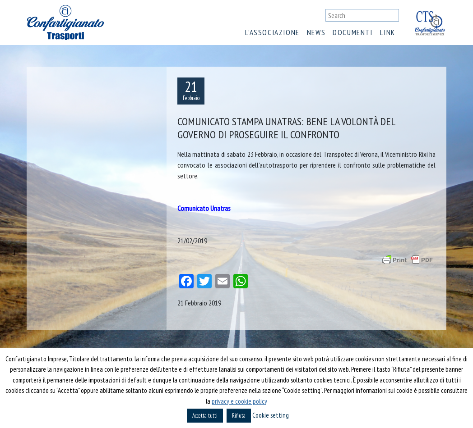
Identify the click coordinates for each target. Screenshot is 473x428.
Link (387, 32)
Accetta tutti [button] (205, 415)
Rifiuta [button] (239, 415)
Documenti (352, 32)
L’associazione (272, 32)
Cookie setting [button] (270, 415)
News (316, 32)
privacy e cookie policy (239, 401)
